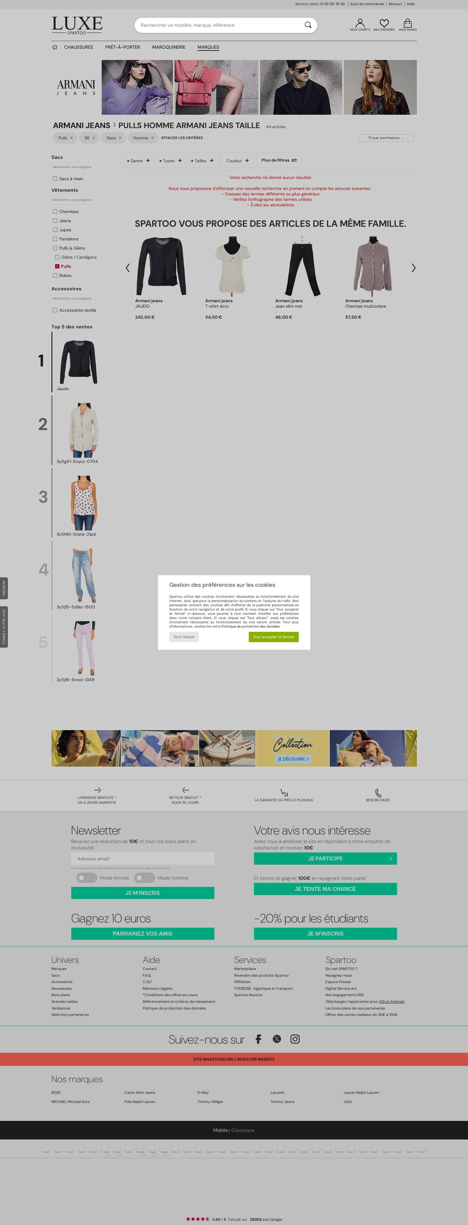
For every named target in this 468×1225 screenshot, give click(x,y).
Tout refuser (184, 637)
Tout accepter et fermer (274, 637)
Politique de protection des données (251, 626)
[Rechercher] (308, 25)
